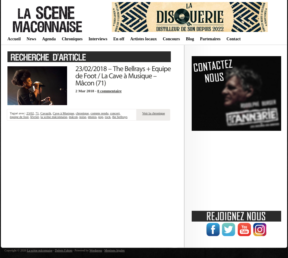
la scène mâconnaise (54, 117)
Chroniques (72, 39)
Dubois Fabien (63, 250)
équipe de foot (19, 117)
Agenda (49, 39)
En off (118, 39)
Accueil (14, 39)
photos (92, 117)
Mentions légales (114, 250)
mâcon (73, 117)
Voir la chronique (153, 113)
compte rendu (100, 113)
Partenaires (210, 39)
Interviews (98, 39)
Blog (190, 39)
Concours (171, 39)
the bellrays (120, 117)
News (31, 39)
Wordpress (95, 250)
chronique (82, 113)
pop (100, 117)
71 (37, 113)
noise (82, 117)
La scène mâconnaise (39, 250)
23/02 (30, 113)
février (34, 117)
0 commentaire (109, 91)
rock (108, 117)
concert (115, 113)
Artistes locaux (143, 39)
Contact (234, 39)
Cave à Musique (63, 113)
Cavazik (45, 113)
